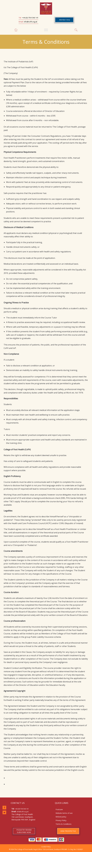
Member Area (64, 20)
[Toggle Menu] (46, 30)
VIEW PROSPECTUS (68, 831)
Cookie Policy (46, 847)
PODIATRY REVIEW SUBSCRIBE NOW (24, 831)
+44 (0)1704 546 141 (30, 18)
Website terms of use (64, 813)
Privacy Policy (61, 820)
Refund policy (61, 817)
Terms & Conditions (63, 824)
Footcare (59, 809)
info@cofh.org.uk (30, 22)
